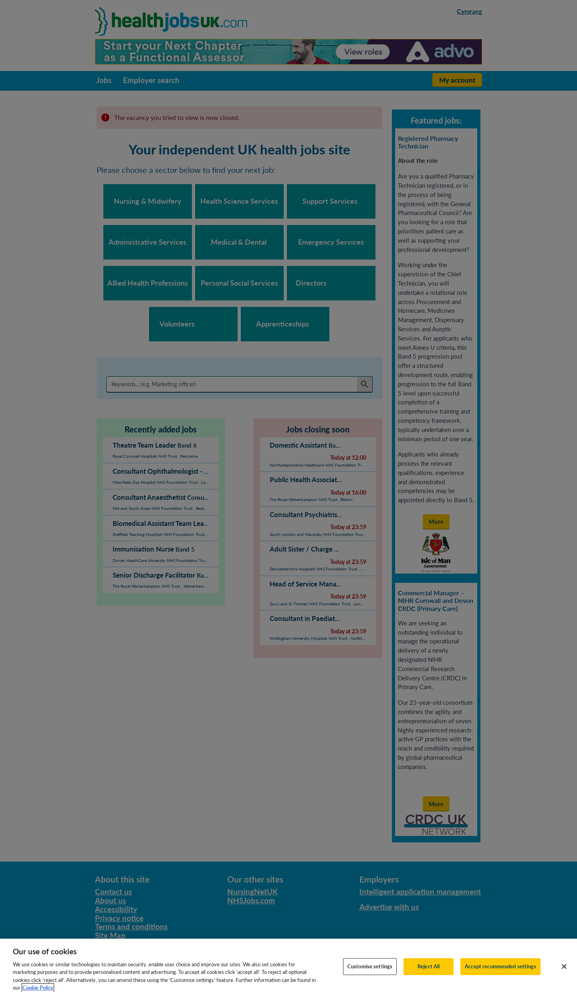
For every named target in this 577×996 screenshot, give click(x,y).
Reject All (429, 973)
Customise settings (369, 973)
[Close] (564, 974)
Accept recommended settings (500, 973)
